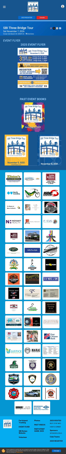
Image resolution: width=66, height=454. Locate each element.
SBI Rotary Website (23, 432)
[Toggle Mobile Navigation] (4, 7)
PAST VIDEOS (39, 425)
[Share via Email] (57, 28)
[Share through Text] (60, 28)
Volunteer (23, 437)
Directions (30, 34)
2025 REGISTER (26, 17)
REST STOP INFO (55, 423)
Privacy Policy (19, 452)
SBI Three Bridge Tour (18, 28)
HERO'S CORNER (55, 427)
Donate (42, 17)
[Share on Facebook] (51, 28)
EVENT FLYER (24, 427)
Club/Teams (55, 437)
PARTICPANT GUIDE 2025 (39, 430)
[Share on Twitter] (54, 28)
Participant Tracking (23, 422)
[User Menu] (62, 6)
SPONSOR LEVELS (56, 433)
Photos (37, 421)
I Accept (56, 451)
